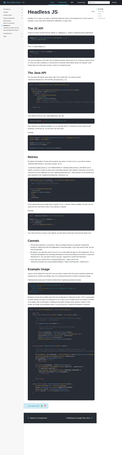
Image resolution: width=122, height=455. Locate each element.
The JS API (100, 9)
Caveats (100, 16)
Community (81, 2)
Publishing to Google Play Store (11, 27)
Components (62, 2)
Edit (93, 11)
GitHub (114, 2)
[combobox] (99, 2)
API (72, 2)
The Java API (101, 11)
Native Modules (7, 20)
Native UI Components (8, 23)
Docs (52, 2)
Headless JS (6, 25)
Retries (99, 13)
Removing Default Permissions (10, 30)
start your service (46, 126)
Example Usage (101, 18)
